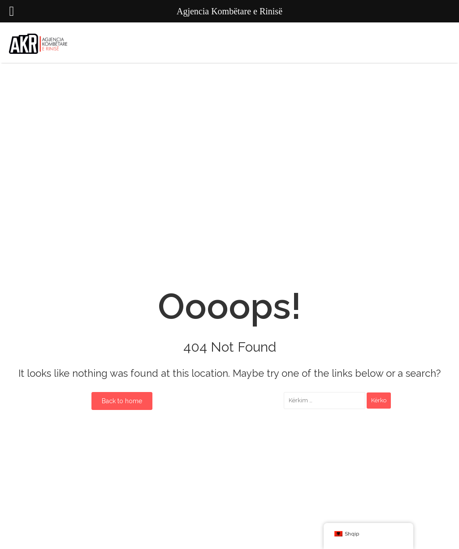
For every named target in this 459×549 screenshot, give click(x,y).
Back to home (122, 401)
